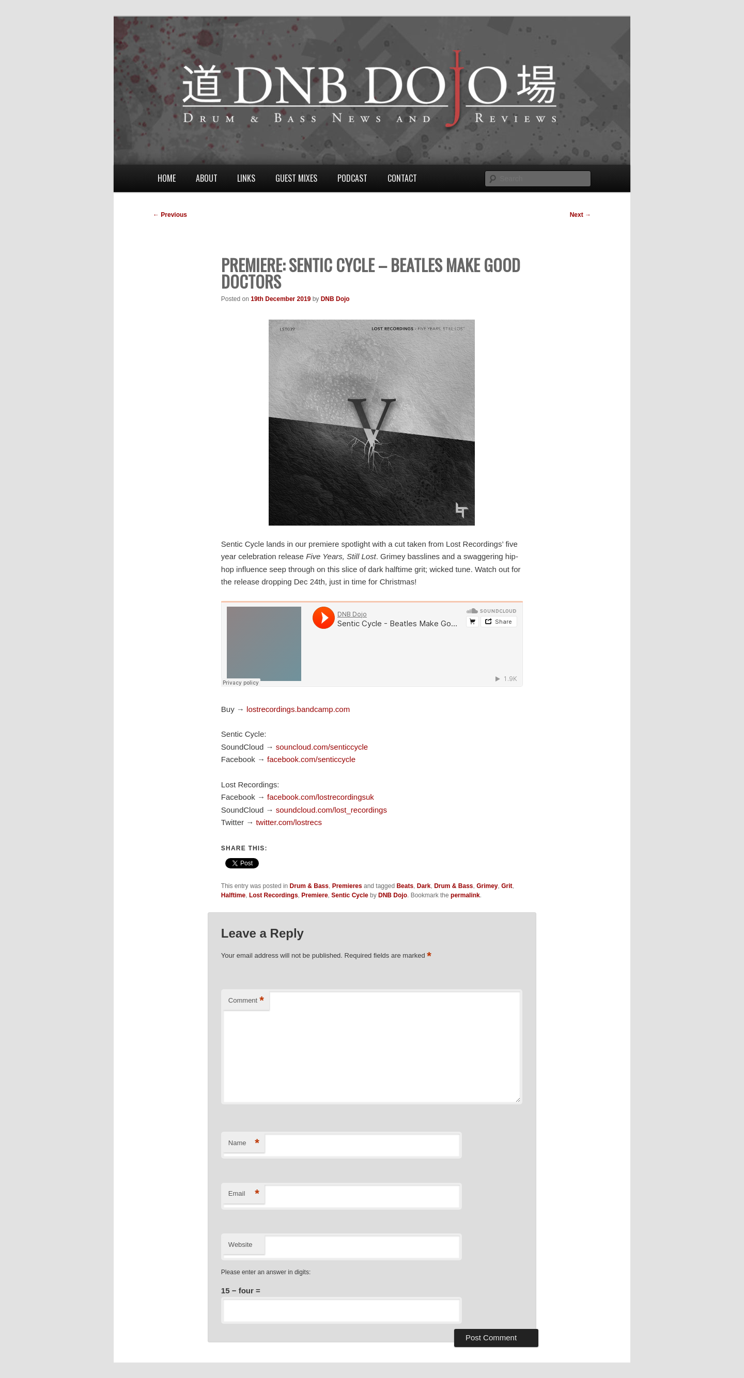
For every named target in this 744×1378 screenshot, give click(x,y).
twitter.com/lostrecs (289, 822)
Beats (404, 886)
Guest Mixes (296, 178)
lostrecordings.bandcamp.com (298, 709)
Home (167, 178)
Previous (170, 214)
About (207, 178)
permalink (465, 895)
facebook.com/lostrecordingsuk (320, 797)
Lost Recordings (273, 895)
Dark (424, 886)
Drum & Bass (309, 886)
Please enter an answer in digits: (266, 1272)
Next (580, 214)
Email (243, 1193)
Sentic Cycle (349, 895)
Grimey (487, 886)
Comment (246, 1000)
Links (246, 178)
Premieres (347, 886)
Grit (506, 886)
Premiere (314, 895)
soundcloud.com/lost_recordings (331, 809)
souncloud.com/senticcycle (322, 746)
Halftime (233, 895)
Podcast (352, 178)
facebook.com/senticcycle (311, 759)
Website (240, 1244)
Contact (402, 178)
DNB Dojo (335, 299)
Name (243, 1143)
